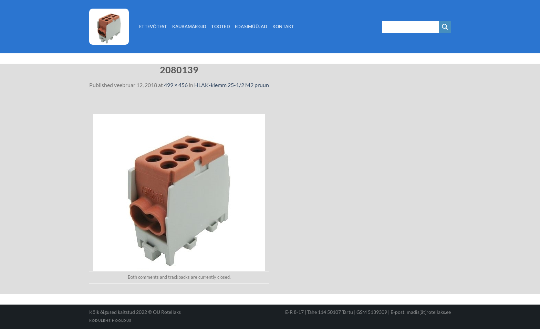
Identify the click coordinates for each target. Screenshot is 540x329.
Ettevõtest (153, 26)
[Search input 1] (411, 27)
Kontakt (283, 26)
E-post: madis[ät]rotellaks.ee (421, 312)
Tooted (220, 26)
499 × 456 (176, 85)
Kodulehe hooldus (110, 320)
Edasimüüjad (251, 26)
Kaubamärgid (189, 26)
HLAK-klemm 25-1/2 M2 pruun (231, 85)
